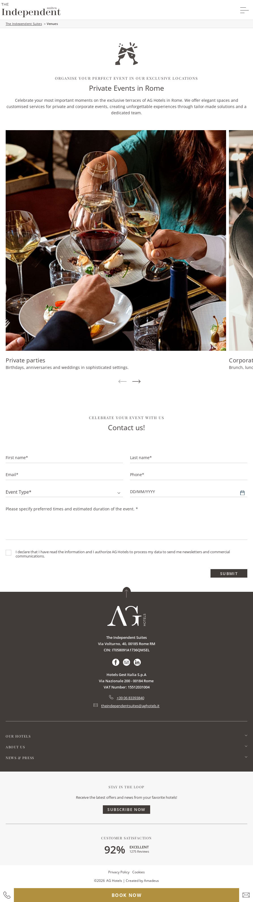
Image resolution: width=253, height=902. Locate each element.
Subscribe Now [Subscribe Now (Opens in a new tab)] (126, 809)
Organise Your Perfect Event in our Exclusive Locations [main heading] (126, 78)
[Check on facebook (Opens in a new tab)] (115, 662)
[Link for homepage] (126, 616)
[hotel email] (246, 895)
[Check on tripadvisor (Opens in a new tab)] (126, 662)
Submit (229, 573)
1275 (139, 851)
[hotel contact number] (7, 895)
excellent (139, 847)
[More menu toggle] (244, 10)
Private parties (26, 360)
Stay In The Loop (126, 787)
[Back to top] (126, 592)
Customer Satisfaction (126, 838)
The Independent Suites (24, 24)
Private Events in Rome (126, 88)
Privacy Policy (118, 872)
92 (114, 849)
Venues (52, 24)
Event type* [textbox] (18, 492)
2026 (101, 880)
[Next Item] (136, 382)
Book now (127, 895)
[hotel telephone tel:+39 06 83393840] (126, 698)
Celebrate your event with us (126, 417)
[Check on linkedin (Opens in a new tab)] (137, 662)
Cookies (138, 872)
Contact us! (126, 427)
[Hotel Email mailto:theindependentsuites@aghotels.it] (126, 706)
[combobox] (64, 492)
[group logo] (31, 10)
